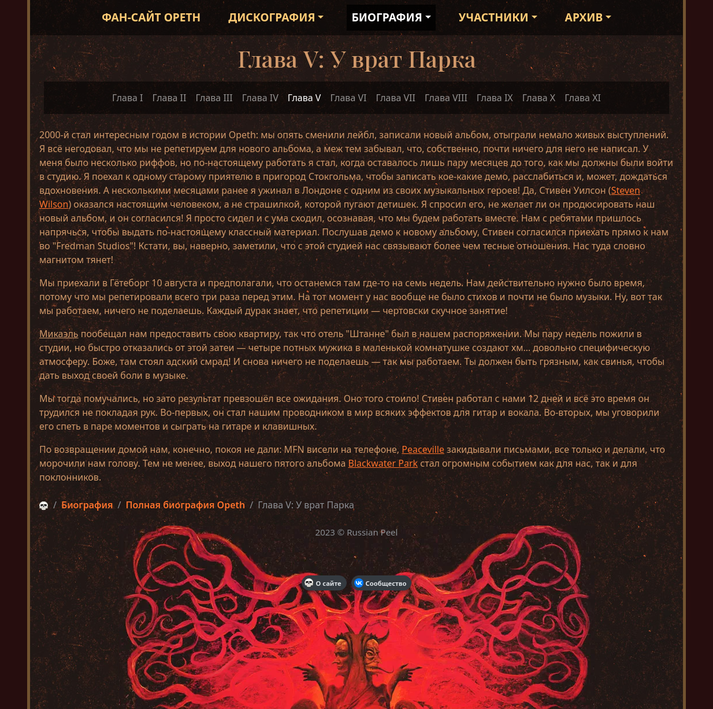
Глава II (170, 97)
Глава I (127, 97)
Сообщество (380, 583)
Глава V (304, 97)
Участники (494, 17)
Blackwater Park (383, 463)
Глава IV (260, 97)
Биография (386, 17)
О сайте (322, 583)
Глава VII (395, 97)
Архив (584, 17)
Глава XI (583, 97)
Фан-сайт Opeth (151, 17)
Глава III (213, 97)
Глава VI (348, 97)
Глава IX (495, 97)
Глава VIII (446, 97)
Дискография (271, 17)
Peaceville (423, 449)
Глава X (538, 97)
